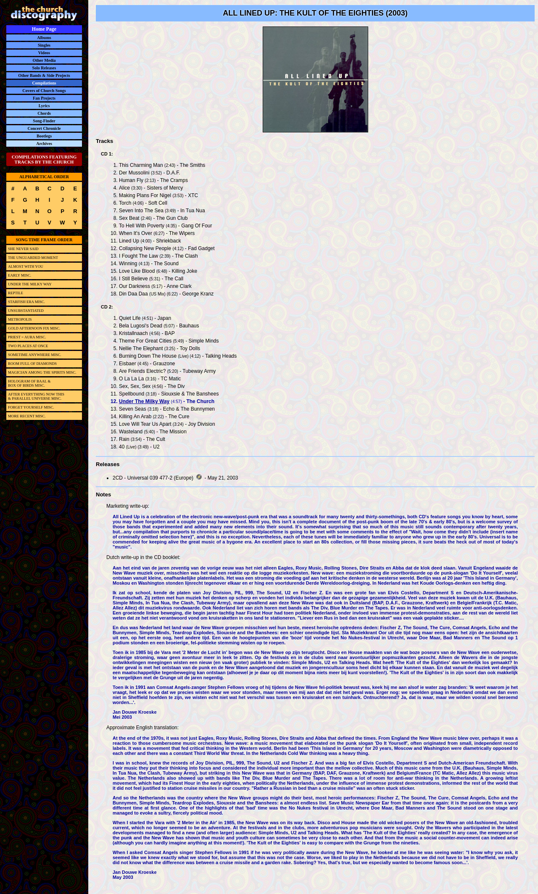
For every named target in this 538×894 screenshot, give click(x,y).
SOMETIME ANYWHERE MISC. (34, 355)
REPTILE (15, 293)
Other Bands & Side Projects (44, 75)
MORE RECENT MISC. (27, 416)
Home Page (44, 29)
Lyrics (44, 105)
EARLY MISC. (19, 275)
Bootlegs (44, 136)
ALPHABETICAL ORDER (44, 176)
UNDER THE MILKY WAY (30, 284)
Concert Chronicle (44, 128)
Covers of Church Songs (44, 90)
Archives (44, 143)
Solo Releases (44, 68)
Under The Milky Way (144, 401)
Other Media (43, 60)
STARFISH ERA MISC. (26, 302)
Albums (44, 37)
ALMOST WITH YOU (25, 266)
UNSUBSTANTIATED (26, 311)
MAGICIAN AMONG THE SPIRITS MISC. (42, 372)
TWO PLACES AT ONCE (28, 346)
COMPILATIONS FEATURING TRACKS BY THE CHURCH (44, 159)
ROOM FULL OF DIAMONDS (32, 363)
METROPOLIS (20, 319)
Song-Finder (44, 121)
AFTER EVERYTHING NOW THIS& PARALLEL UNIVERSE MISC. (36, 396)
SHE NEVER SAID (23, 249)
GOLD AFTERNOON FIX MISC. (34, 328)
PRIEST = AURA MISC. (27, 337)
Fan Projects (44, 98)
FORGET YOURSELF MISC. (31, 407)
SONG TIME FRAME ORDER (44, 239)
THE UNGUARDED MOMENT (33, 258)
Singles (44, 45)
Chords (44, 113)
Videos (44, 52)
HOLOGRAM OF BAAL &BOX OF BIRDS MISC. (29, 383)
